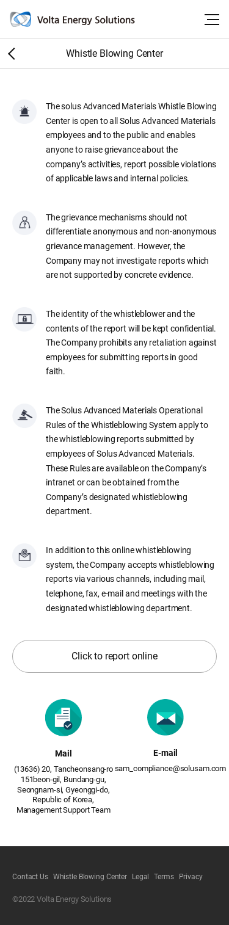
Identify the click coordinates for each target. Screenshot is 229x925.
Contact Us (30, 876)
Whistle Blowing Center (90, 876)
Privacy (191, 876)
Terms (163, 876)
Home (9, 53)
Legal (140, 876)
